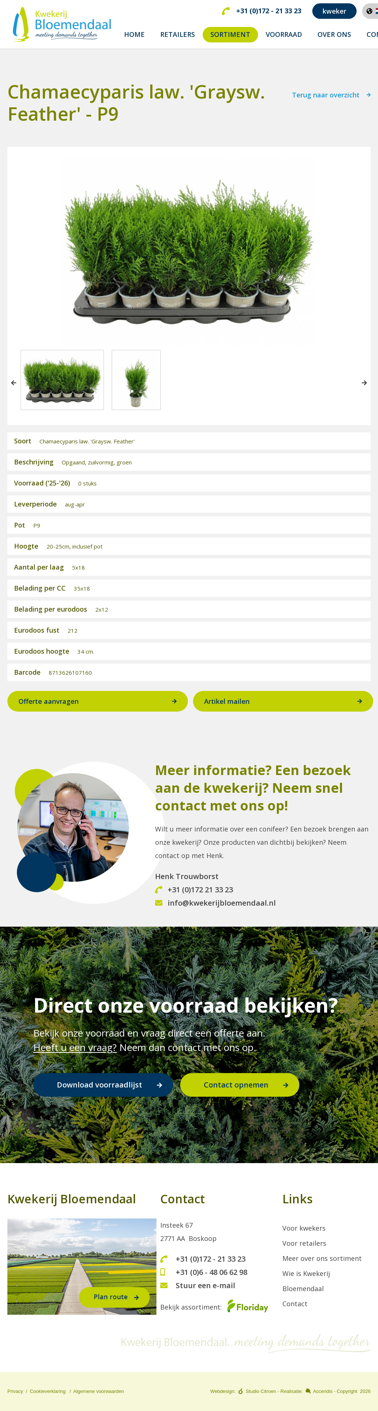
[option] (62, 382)
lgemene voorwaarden (100, 1391)
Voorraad (284, 34)
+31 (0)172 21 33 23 (194, 891)
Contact (294, 1303)
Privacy (15, 1391)
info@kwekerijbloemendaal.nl (215, 905)
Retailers (177, 34)
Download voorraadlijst (99, 1085)
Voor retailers (304, 1243)
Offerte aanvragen (48, 703)
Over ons (334, 34)
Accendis (323, 1391)
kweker (334, 11)
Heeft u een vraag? (75, 1047)
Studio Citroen (261, 1391)
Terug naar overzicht (326, 97)
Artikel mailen (227, 703)
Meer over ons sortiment (322, 1258)
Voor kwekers (304, 1228)
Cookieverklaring (48, 1391)
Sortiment (230, 34)
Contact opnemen (236, 1085)
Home (134, 34)
